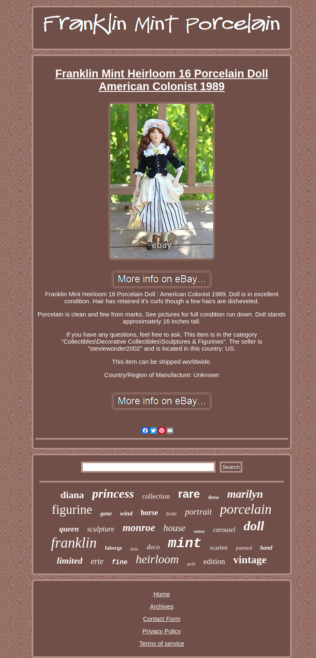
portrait (198, 512)
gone (106, 513)
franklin (74, 543)
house (174, 528)
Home (161, 593)
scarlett (219, 547)
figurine (72, 509)
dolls (134, 549)
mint (185, 543)
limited (69, 560)
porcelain (246, 509)
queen (69, 529)
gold (191, 563)
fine (120, 562)
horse (149, 512)
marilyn (245, 494)
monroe (139, 527)
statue (199, 531)
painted (244, 548)
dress (213, 497)
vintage (250, 560)
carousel (224, 529)
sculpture (100, 529)
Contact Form (162, 618)
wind (126, 513)
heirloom (157, 559)
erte (97, 561)
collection (156, 496)
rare (189, 493)
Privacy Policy (161, 631)
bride (171, 514)
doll (254, 525)
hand (266, 548)
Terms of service (161, 643)
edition (214, 561)
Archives (162, 606)
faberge (113, 548)
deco (153, 547)
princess (113, 493)
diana (72, 494)
